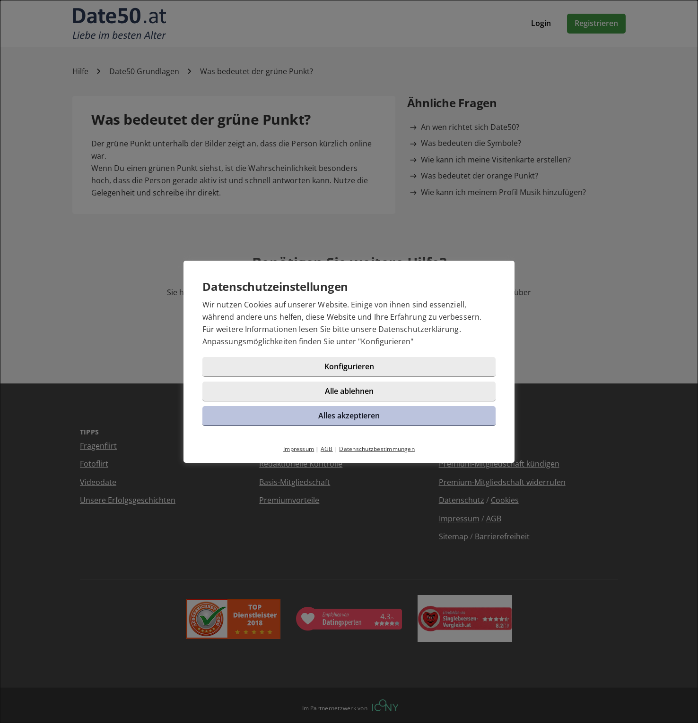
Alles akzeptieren (349, 415)
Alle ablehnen (349, 391)
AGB (327, 449)
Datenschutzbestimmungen (377, 449)
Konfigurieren (385, 341)
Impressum (298, 449)
